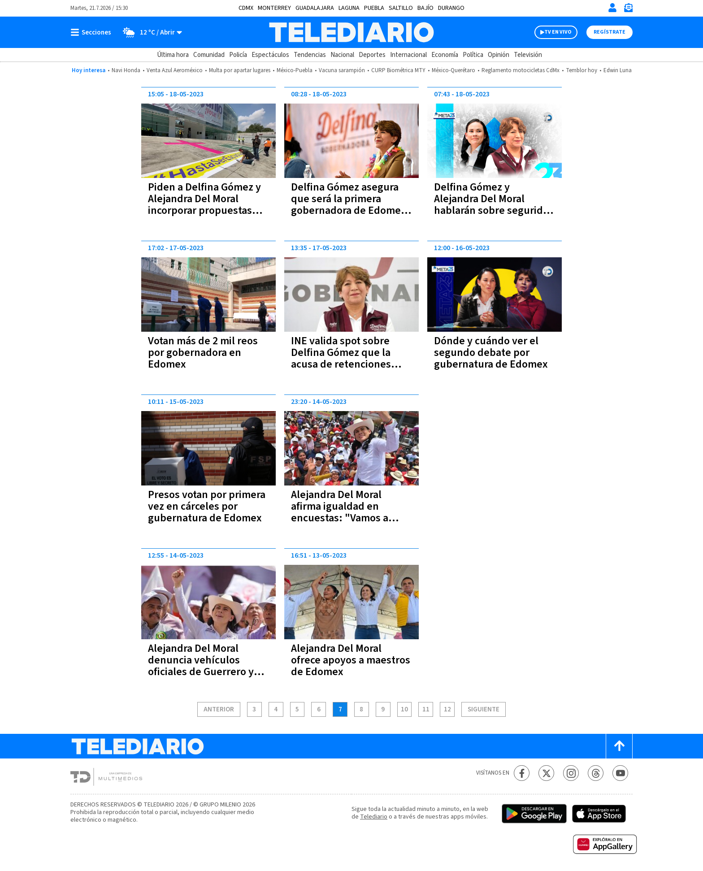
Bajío (425, 8)
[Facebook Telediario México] (521, 773)
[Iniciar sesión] (612, 7)
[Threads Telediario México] (595, 773)
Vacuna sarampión (342, 70)
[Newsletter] (628, 9)
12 (447, 709)
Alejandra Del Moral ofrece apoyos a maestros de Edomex (350, 660)
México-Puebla (294, 70)
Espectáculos (270, 55)
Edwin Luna (617, 70)
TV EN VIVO (558, 32)
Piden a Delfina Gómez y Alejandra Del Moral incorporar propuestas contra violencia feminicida (204, 210)
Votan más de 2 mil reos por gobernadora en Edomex (203, 352)
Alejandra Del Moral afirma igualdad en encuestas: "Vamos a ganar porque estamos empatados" (343, 518)
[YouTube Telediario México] (620, 773)
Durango (451, 8)
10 (404, 709)
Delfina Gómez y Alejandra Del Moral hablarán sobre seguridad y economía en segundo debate (494, 210)
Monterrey (274, 8)
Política (473, 55)
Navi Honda (126, 70)
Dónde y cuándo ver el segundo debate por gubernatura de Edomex (491, 352)
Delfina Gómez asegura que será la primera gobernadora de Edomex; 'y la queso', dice (350, 204)
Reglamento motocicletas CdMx (521, 70)
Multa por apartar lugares (239, 70)
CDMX (246, 8)
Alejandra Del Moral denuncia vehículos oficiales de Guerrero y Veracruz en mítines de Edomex (202, 672)
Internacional (408, 55)
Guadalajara (314, 8)
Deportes (372, 55)
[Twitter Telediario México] (546, 773)
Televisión (528, 55)
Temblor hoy (581, 70)
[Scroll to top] (619, 746)
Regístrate (609, 32)
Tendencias (310, 55)
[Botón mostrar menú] (92, 32)
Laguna (349, 8)
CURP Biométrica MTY (398, 70)
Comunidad (209, 55)
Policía (238, 55)
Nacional (342, 55)
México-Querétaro (453, 70)
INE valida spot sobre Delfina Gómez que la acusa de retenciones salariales (341, 358)
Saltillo (401, 8)
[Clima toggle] (149, 32)
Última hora (173, 55)
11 (426, 709)
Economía (444, 55)
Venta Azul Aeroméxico (175, 70)
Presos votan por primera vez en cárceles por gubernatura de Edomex (206, 506)
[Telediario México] (351, 32)
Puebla (374, 8)
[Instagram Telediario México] (571, 773)
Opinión (498, 55)
